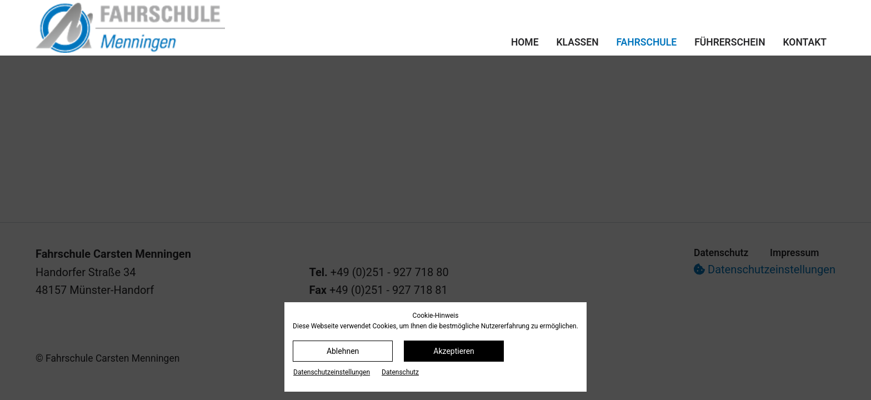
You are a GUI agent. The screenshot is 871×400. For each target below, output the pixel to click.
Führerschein (729, 42)
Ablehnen (343, 351)
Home (525, 42)
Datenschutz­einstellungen (331, 372)
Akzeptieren (453, 351)
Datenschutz (400, 372)
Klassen (578, 42)
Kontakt (805, 42)
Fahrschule (647, 42)
